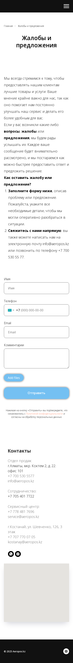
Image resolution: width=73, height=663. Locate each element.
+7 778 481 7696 (21, 511)
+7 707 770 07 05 (21, 536)
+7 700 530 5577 (21, 476)
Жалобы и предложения (31, 26)
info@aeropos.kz (21, 481)
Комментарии (14, 345)
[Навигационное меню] (66, 6)
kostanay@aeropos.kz (25, 542)
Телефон (10, 301)
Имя (7, 279)
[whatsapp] (11, 554)
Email (7, 323)
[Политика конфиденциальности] (66, 651)
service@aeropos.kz (23, 516)
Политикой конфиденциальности (44, 413)
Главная (8, 26)
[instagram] (18, 554)
